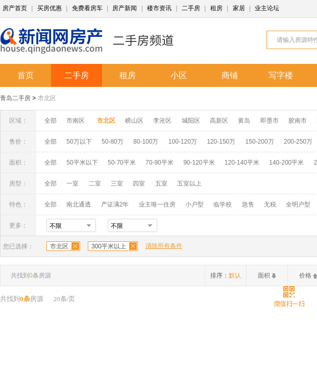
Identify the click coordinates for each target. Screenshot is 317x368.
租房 (216, 8)
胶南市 (297, 120)
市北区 (47, 98)
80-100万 (145, 141)
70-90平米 (159, 162)
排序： (225, 275)
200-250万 (298, 141)
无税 (270, 204)
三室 (117, 183)
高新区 (219, 120)
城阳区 (191, 120)
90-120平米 (198, 162)
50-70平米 (122, 162)
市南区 (75, 120)
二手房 (191, 8)
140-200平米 (286, 162)
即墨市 (269, 120)
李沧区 (162, 120)
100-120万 (182, 141)
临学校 (222, 204)
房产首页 (15, 8)
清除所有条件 (163, 245)
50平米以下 (81, 162)
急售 (248, 204)
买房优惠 (49, 8)
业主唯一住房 (157, 204)
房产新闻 (124, 8)
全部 (50, 120)
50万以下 (78, 141)
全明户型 (298, 204)
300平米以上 (108, 246)
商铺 (230, 75)
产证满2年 (115, 204)
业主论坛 (267, 8)
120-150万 (221, 141)
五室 (161, 183)
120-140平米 (242, 162)
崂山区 (134, 120)
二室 (96, 183)
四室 (139, 183)
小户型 (194, 204)
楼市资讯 (159, 8)
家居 (239, 8)
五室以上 (189, 183)
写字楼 (281, 75)
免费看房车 (87, 8)
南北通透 (78, 204)
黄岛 (244, 120)
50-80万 (113, 141)
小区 (178, 75)
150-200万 (260, 141)
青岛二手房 (15, 98)
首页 (25, 75)
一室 (72, 183)
